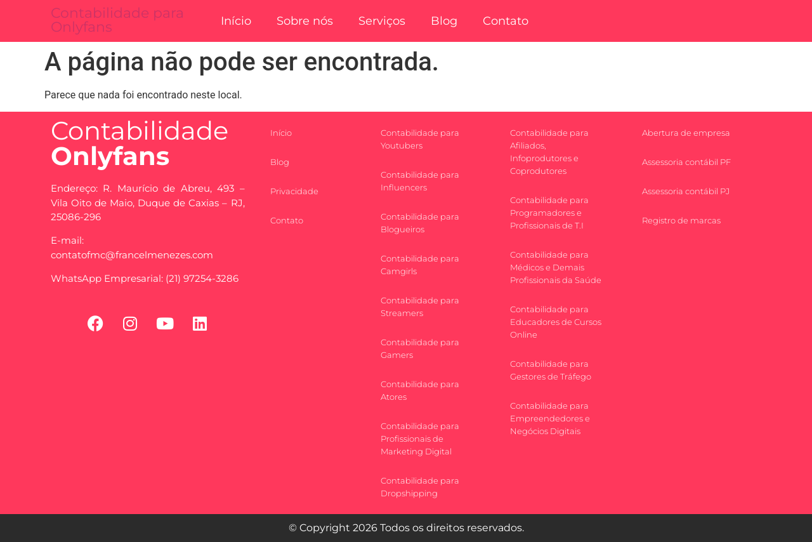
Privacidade (294, 191)
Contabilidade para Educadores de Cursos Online (555, 322)
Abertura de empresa (686, 133)
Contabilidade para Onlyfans (117, 20)
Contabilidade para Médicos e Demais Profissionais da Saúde (555, 267)
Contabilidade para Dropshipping (420, 486)
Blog (444, 21)
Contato (505, 21)
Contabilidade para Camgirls (420, 264)
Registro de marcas (681, 220)
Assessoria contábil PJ (686, 191)
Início (236, 21)
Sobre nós (305, 21)
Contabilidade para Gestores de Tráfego (550, 370)
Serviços (381, 21)
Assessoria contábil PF (686, 162)
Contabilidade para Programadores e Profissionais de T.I (549, 212)
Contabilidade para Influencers (420, 180)
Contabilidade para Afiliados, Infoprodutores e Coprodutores (549, 152)
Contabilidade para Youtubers (420, 139)
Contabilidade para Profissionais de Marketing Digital (420, 438)
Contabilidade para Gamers (420, 348)
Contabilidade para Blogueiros (420, 222)
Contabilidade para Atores (420, 390)
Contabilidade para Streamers (420, 306)
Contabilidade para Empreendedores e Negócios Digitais (550, 418)
